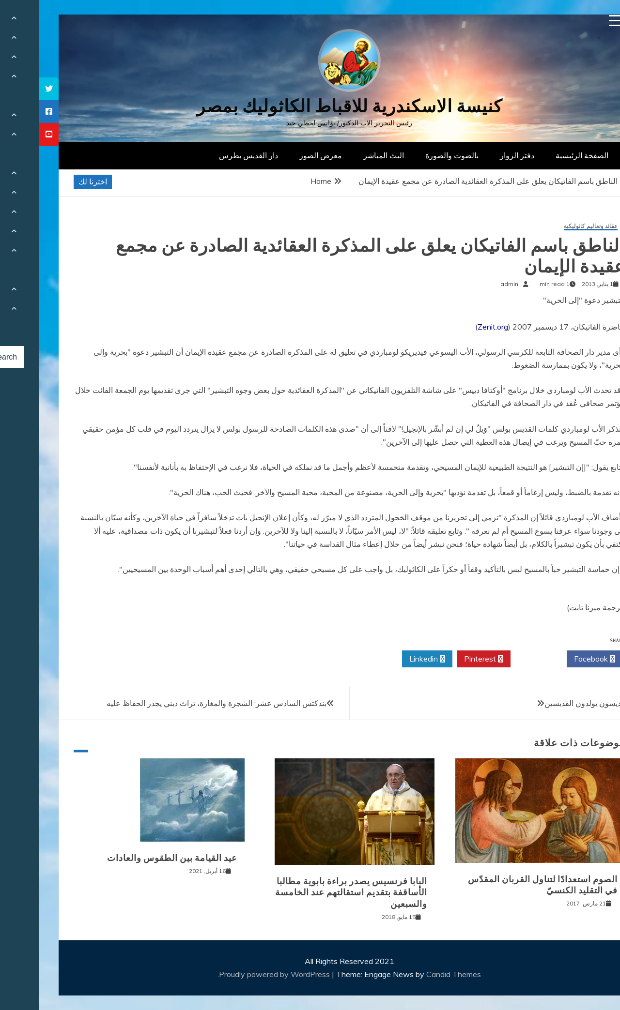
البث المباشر (344, 155)
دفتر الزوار (478, 155)
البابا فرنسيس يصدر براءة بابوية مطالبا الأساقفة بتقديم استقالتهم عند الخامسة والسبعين (312, 892)
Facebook (555, 659)
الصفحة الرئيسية (542, 155)
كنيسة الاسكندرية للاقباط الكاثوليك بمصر (310, 106)
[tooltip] (9, 88)
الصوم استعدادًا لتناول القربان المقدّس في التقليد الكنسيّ (503, 885)
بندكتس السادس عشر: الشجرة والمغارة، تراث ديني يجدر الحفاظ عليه (177, 703)
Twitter (499, 659)
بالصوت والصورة (412, 155)
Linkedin (388, 659)
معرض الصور (281, 155)
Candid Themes (414, 974)
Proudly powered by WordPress (236, 974)
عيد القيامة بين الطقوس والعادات (133, 858)
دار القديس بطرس (209, 155)
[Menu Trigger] (575, 20)
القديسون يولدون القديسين (547, 703)
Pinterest (444, 659)
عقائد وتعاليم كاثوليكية (551, 226)
